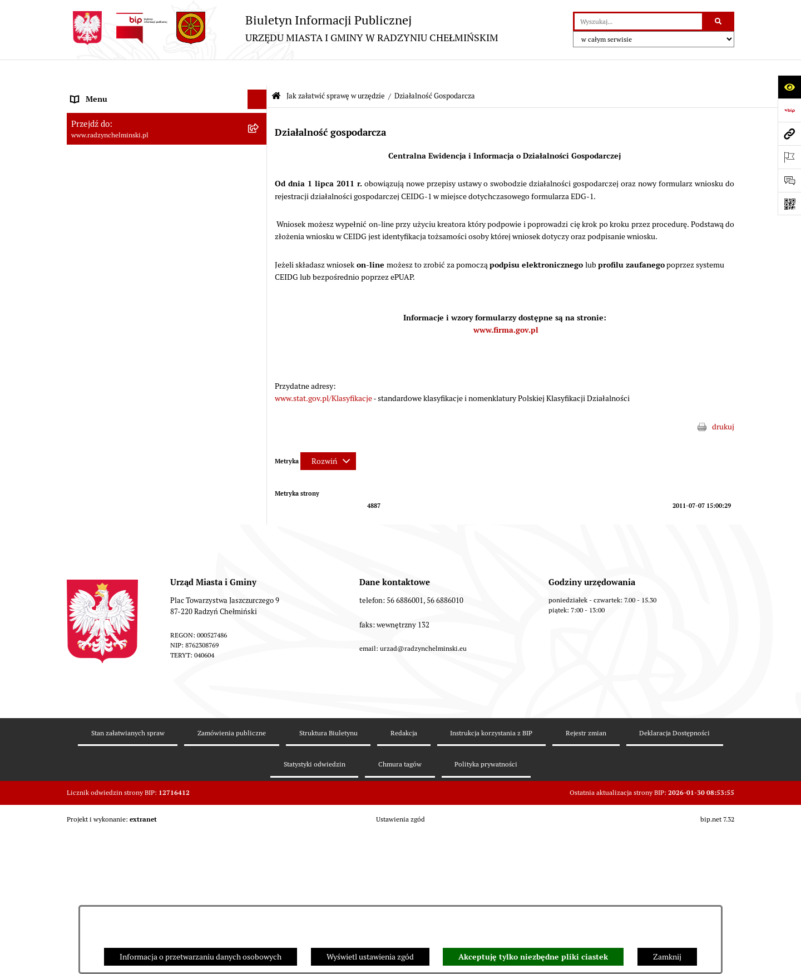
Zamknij (667, 957)
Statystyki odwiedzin (314, 903)
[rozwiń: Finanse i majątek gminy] (259, 326)
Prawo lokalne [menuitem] (94, 365)
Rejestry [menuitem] (84, 501)
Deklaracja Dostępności (674, 871)
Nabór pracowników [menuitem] (105, 306)
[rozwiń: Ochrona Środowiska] (259, 482)
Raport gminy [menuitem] (94, 112)
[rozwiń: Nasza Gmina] (259, 92)
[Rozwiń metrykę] (328, 435)
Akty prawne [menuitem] (92, 384)
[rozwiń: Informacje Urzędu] (259, 209)
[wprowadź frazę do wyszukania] (638, 21)
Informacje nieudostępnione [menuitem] (119, 599)
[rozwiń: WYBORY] (259, 131)
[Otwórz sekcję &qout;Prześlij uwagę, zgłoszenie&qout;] (789, 180)
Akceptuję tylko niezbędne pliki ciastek (533, 957)
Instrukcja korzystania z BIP (491, 871)
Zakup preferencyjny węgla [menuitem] (116, 443)
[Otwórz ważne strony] (789, 157)
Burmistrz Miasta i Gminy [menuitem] (114, 170)
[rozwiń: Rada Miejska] (259, 151)
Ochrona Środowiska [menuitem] (106, 482)
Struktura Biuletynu (328, 871)
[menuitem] (167, 131)
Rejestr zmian (586, 871)
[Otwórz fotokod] (789, 203)
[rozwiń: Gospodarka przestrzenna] (259, 462)
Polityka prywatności (485, 903)
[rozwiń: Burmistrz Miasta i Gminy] (259, 170)
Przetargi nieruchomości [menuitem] (112, 287)
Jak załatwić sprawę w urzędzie (335, 70)
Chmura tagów (400, 903)
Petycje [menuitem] (83, 229)
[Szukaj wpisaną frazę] (719, 21)
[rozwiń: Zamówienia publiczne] (259, 267)
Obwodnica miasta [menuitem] (102, 423)
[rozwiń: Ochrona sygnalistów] (259, 248)
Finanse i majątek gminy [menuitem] (112, 326)
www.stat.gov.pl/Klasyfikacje (323, 372)
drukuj (723, 400)
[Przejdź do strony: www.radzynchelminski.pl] (789, 133)
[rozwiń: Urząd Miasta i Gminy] (259, 190)
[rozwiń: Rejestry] (259, 501)
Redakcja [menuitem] (86, 560)
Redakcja (403, 871)
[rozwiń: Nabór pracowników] (259, 306)
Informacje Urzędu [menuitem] (103, 209)
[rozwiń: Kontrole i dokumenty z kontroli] (259, 521)
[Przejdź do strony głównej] (282, 28)
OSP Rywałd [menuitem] (91, 618)
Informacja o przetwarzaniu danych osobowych (200, 957)
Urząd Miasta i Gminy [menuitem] (107, 190)
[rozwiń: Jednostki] (259, 345)
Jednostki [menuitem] (87, 345)
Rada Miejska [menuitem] (93, 151)
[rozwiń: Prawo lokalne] (259, 365)
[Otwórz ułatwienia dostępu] (789, 86)
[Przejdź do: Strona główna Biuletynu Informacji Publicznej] (276, 70)
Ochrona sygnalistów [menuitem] (106, 248)
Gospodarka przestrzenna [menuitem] (114, 462)
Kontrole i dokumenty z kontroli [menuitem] (125, 521)
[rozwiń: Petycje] (259, 229)
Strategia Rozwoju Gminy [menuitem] (114, 404)
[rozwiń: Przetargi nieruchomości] (259, 287)
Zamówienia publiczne (231, 871)
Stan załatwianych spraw (128, 871)
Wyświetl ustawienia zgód (370, 957)
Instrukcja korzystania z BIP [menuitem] (118, 579)
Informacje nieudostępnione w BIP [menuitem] (130, 540)
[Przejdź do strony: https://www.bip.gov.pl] (789, 110)
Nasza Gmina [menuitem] (93, 92)
